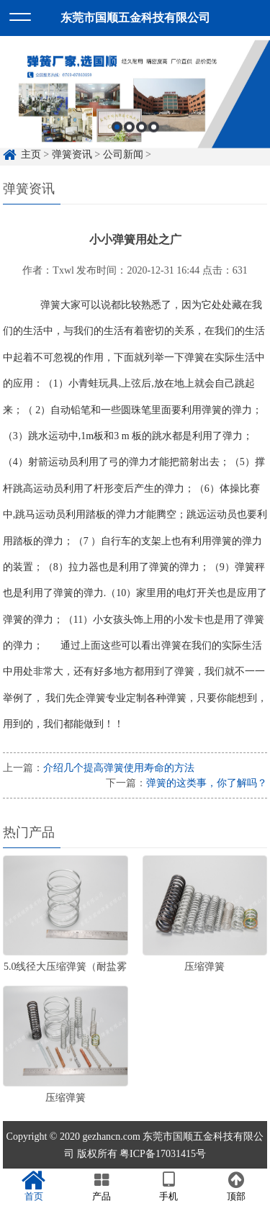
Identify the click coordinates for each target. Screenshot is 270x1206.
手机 (169, 1186)
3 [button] (141, 133)
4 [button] (153, 133)
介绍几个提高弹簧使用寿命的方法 (118, 767)
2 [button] (129, 133)
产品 (101, 1186)
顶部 (236, 1186)
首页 (34, 1186)
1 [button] (117, 133)
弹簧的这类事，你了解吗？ (206, 783)
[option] (135, 101)
